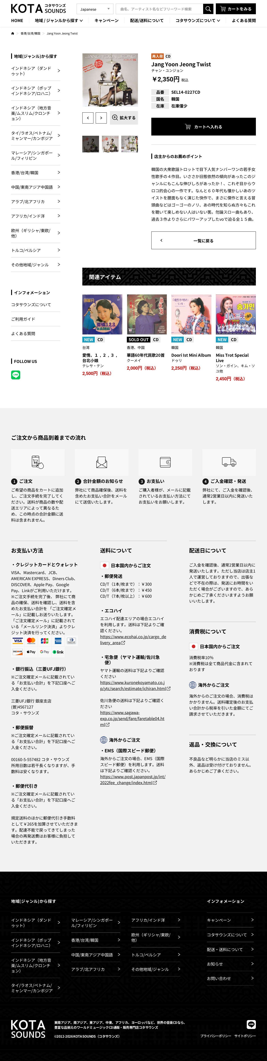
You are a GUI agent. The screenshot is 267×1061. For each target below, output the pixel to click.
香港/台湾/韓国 (30, 33)
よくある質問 (23, 333)
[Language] (95, 9)
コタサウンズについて (31, 304)
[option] (110, 81)
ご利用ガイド (23, 319)
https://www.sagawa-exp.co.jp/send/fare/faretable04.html (132, 718)
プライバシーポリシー (215, 1035)
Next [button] (101, 118)
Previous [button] (87, 118)
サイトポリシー (245, 1035)
